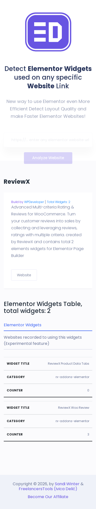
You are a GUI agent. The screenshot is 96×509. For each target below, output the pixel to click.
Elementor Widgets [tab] (22, 325)
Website (24, 275)
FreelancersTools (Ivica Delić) (48, 489)
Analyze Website (48, 158)
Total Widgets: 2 (58, 202)
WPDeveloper (34, 202)
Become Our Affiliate (48, 497)
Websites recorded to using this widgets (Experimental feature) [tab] (43, 340)
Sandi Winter (67, 484)
